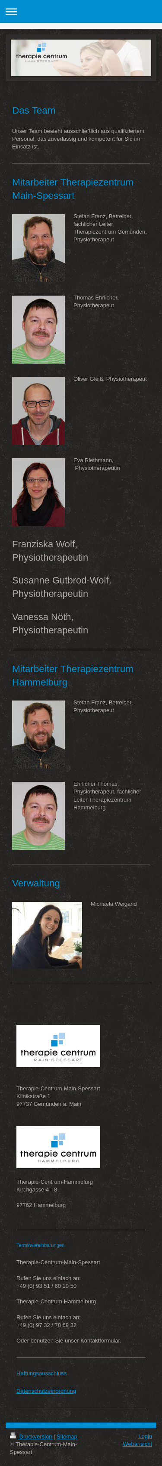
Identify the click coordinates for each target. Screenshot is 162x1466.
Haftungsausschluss (41, 1373)
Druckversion (32, 1436)
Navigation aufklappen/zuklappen (81, 11)
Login (145, 1436)
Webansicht (137, 1444)
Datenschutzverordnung (46, 1391)
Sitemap (67, 1436)
